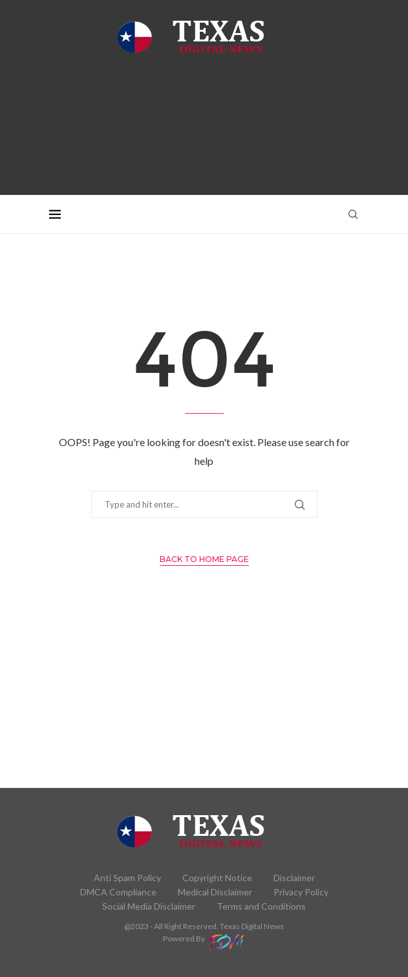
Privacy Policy (301, 891)
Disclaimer (294, 877)
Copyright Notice (217, 877)
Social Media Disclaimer (148, 906)
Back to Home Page (204, 559)
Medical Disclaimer (215, 891)
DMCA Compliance (118, 891)
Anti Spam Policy (127, 877)
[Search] (353, 214)
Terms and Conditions (261, 906)
